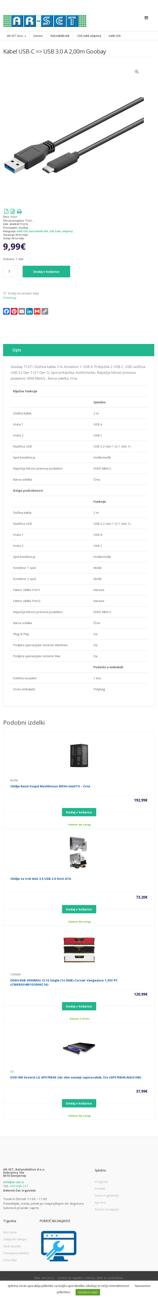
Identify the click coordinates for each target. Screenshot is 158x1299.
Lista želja (10, 1260)
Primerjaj (9, 297)
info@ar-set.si (13, 1182)
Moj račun (10, 1232)
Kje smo (100, 1202)
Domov (38, 36)
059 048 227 (19, 1186)
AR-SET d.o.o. (15, 36)
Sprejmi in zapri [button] (88, 1292)
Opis (16, 350)
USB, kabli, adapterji (61, 231)
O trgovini (101, 1182)
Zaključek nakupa (14, 1239)
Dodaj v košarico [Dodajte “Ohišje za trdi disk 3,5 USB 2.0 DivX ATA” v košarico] (79, 909)
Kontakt (100, 1189)
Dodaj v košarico (46, 271)
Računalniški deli (38, 231)
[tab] (78, 350)
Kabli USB (22, 231)
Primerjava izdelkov (16, 1253)
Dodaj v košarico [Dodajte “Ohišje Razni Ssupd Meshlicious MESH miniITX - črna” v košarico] (79, 812)
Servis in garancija (107, 1195)
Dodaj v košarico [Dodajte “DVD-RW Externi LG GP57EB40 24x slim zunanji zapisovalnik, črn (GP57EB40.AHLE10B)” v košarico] (79, 1103)
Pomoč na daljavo (107, 1209)
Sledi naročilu (12, 1246)
